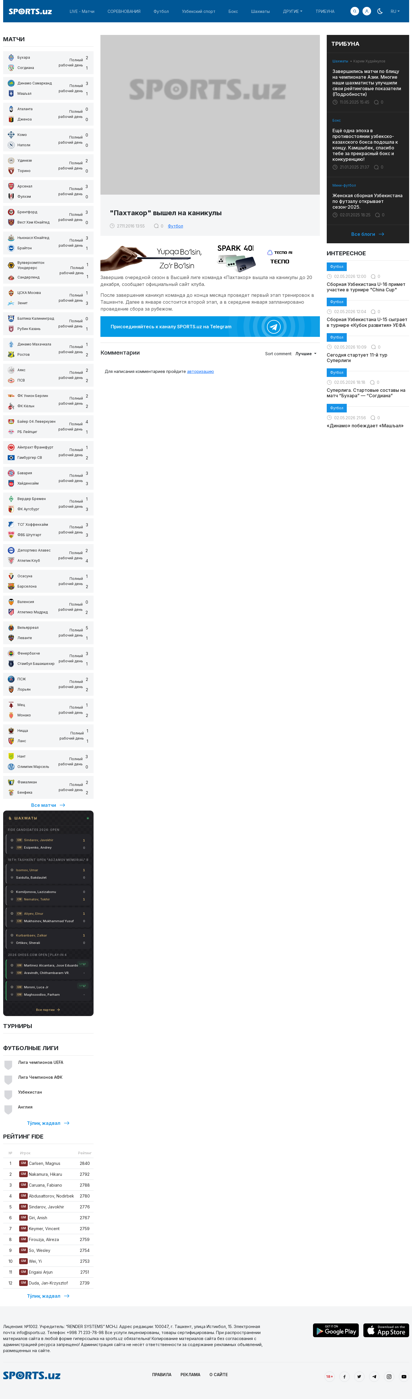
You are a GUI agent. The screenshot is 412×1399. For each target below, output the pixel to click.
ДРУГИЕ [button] (291, 11)
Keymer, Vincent (39, 1229)
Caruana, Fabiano (40, 1185)
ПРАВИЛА (161, 1374)
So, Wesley (34, 1250)
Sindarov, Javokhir (41, 1207)
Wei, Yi (30, 1261)
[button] (367, 11)
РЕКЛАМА (190, 1374)
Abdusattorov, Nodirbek (46, 1196)
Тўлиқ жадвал (48, 1123)
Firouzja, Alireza (39, 1239)
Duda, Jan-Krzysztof (43, 1283)
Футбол (161, 11)
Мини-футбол (344, 185)
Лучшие (304, 353)
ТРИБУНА (325, 11)
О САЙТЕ (218, 1374)
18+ (329, 1376)
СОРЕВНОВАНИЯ (124, 11)
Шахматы (260, 11)
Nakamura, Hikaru (40, 1174)
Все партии (48, 1010)
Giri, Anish (33, 1218)
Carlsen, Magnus (39, 1163)
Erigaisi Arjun (36, 1272)
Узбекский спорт (198, 11)
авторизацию (200, 371)
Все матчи (48, 805)
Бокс (233, 11)
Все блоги (367, 234)
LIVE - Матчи (82, 11)
